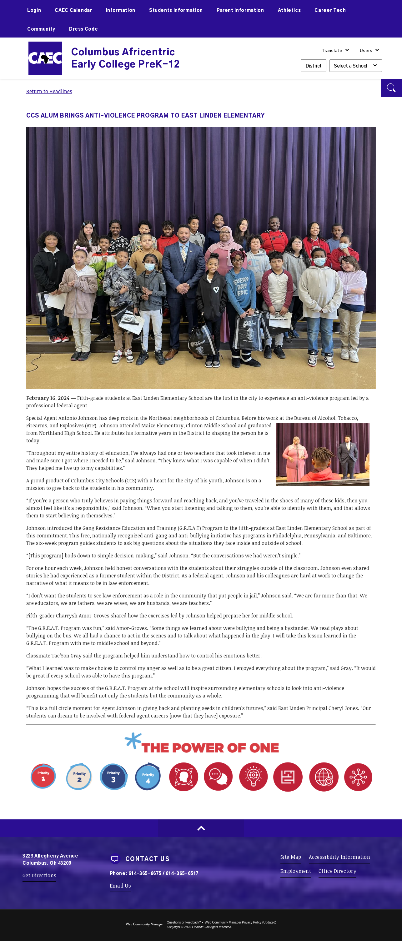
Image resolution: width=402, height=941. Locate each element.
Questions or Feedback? (184, 922)
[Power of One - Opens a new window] (200, 752)
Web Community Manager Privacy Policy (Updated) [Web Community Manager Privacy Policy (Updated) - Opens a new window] (240, 922)
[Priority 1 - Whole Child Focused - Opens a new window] (96, 792)
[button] (391, 88)
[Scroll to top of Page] (201, 828)
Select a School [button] (350, 66)
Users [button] (366, 51)
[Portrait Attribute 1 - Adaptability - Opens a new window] (271, 792)
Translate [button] (332, 51)
